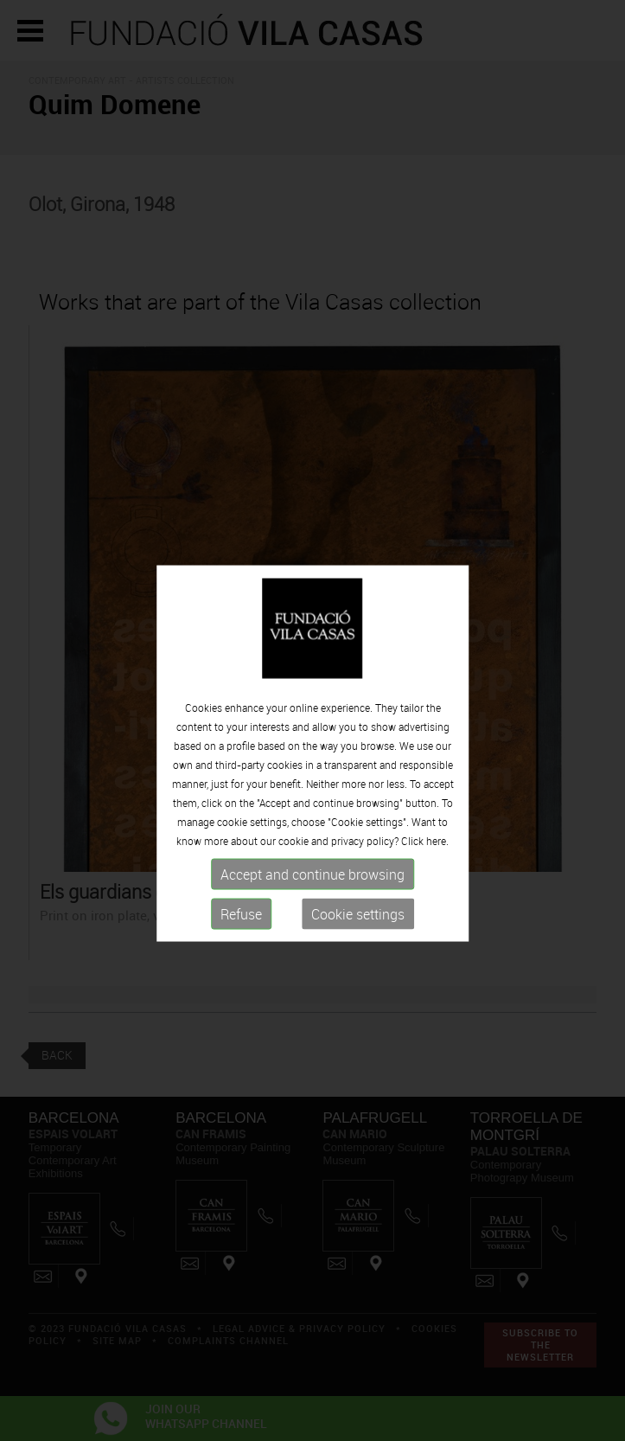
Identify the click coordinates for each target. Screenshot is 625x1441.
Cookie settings (358, 922)
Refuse (241, 922)
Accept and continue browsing (312, 883)
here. (437, 849)
